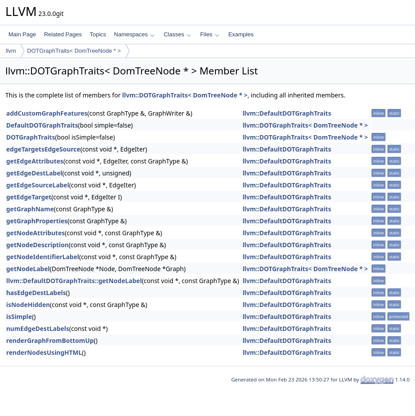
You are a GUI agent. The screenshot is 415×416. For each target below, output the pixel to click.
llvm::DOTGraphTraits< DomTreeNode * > (185, 95)
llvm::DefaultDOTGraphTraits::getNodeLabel (74, 280)
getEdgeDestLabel (34, 173)
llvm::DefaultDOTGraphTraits (287, 113)
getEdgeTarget (28, 197)
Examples (241, 34)
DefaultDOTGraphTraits (42, 125)
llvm (11, 50)
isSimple (19, 316)
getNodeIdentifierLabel (42, 257)
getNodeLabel (28, 268)
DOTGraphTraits (30, 137)
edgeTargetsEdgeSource (43, 149)
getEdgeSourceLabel (37, 185)
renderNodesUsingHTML (44, 352)
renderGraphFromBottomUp (50, 340)
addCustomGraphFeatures (46, 113)
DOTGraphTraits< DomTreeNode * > (74, 50)
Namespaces (134, 34)
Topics (98, 34)
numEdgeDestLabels (37, 328)
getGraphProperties (36, 221)
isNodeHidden (28, 304)
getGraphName (30, 209)
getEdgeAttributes (34, 161)
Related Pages (63, 34)
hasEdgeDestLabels (36, 292)
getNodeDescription (37, 245)
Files (209, 34)
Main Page (22, 34)
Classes (177, 34)
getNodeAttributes (35, 233)
